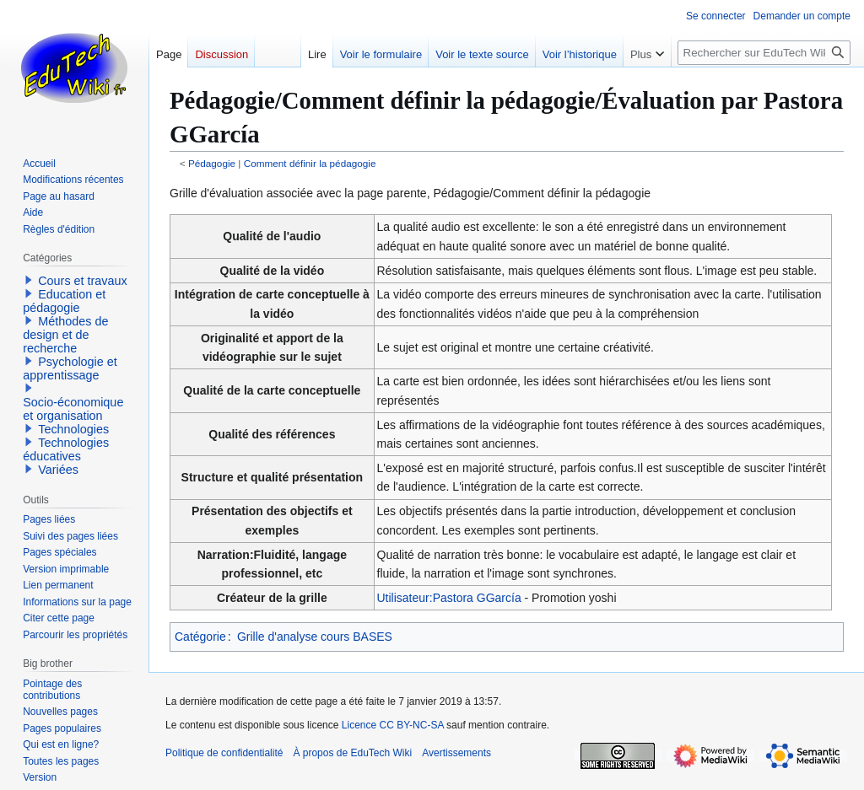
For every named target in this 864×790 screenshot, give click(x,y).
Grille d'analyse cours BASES (314, 636)
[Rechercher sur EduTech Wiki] (764, 52)
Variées (58, 469)
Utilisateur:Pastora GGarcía (449, 598)
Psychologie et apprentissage (70, 368)
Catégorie (200, 636)
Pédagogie (211, 163)
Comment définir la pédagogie (310, 163)
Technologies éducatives (66, 449)
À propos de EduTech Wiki (352, 753)
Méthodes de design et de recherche (65, 334)
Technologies (73, 429)
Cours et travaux (82, 281)
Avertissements (456, 753)
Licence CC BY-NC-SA (393, 725)
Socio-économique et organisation (73, 408)
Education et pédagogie (64, 301)
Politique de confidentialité (224, 753)
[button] (29, 280)
